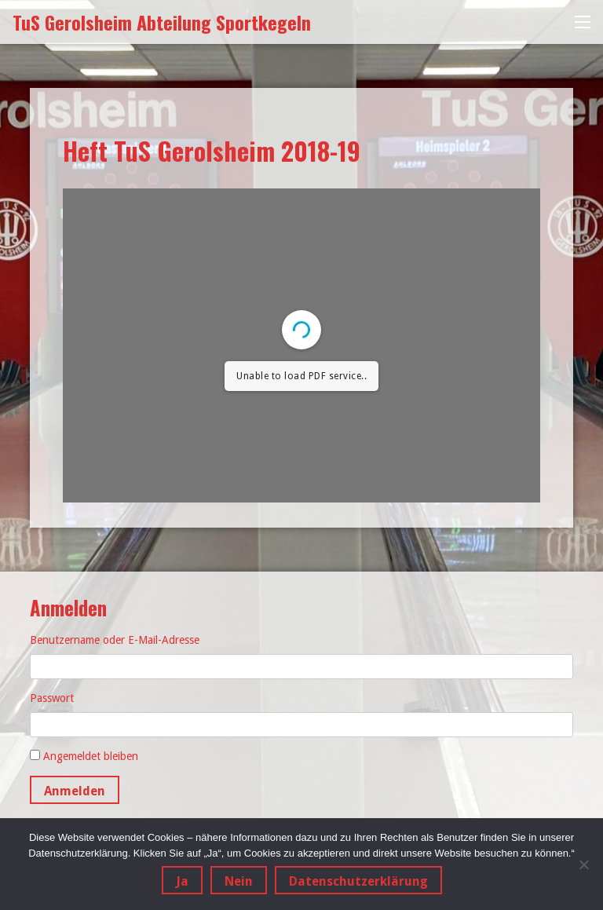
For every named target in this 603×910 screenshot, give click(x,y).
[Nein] (583, 864)
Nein (239, 881)
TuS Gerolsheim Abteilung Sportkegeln (162, 22)
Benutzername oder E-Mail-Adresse (114, 640)
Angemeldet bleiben (90, 756)
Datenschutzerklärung (358, 881)
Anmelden (74, 791)
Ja (182, 881)
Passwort (52, 698)
